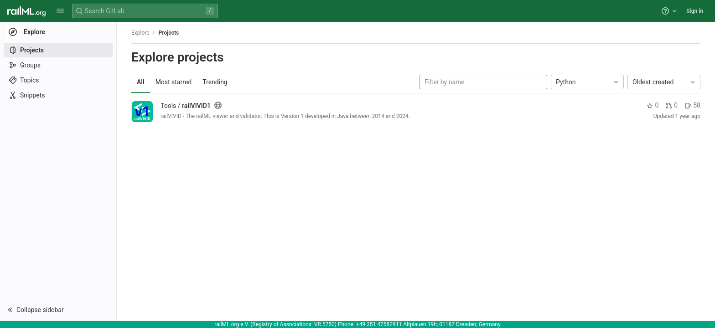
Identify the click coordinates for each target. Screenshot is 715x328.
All (141, 82)
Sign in (694, 11)
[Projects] (58, 50)
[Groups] (58, 65)
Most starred (173, 82)
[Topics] (58, 80)
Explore (140, 33)
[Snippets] (58, 95)
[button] (60, 11)
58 (692, 105)
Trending (215, 82)
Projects (169, 33)
